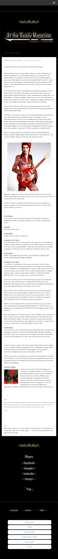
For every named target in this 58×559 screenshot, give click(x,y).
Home (5, 53)
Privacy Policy (29, 522)
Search (29, 547)
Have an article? (30, 542)
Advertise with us (29, 532)
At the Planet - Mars (13, 53)
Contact (29, 527)
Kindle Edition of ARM (29, 537)
